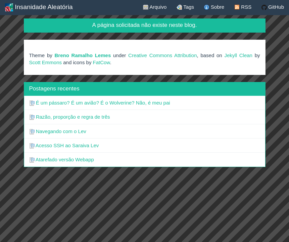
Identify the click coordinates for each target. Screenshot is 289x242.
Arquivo (154, 7)
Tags (185, 7)
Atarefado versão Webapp (61, 160)
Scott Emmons (45, 62)
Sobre (214, 7)
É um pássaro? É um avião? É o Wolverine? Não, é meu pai (99, 103)
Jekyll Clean (238, 55)
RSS (242, 7)
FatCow (101, 62)
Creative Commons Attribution (162, 55)
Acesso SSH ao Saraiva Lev (64, 146)
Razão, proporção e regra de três (69, 117)
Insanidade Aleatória (39, 7)
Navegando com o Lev (57, 131)
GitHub (272, 7)
